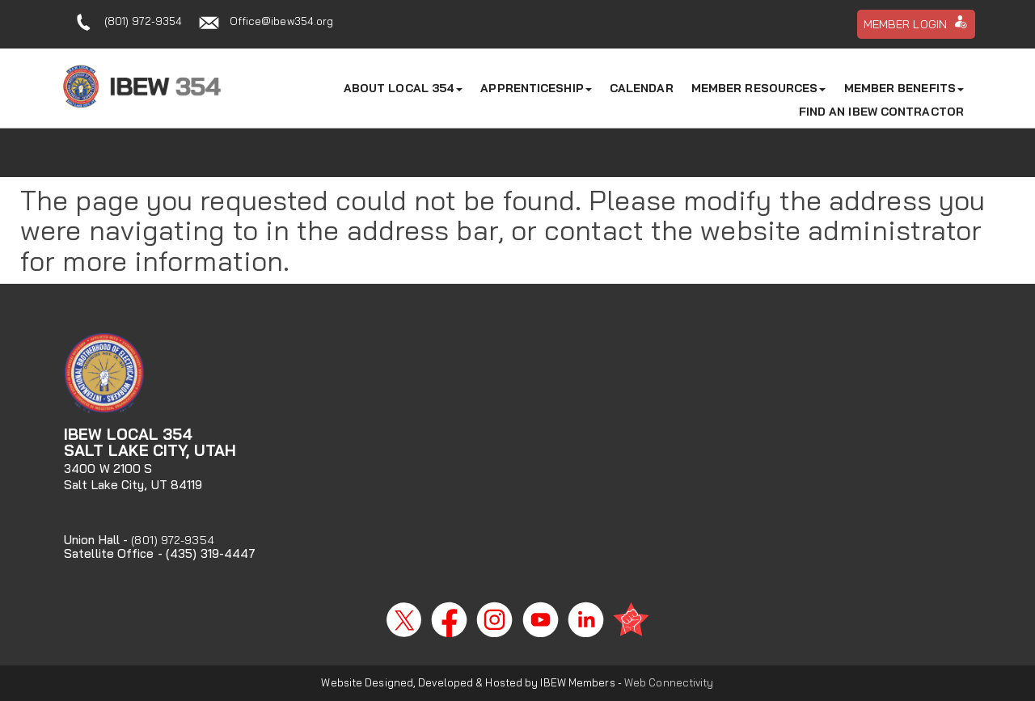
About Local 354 (403, 88)
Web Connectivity (669, 682)
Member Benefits (904, 88)
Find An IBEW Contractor (881, 111)
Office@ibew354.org (282, 21)
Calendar (642, 88)
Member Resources (758, 88)
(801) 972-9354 (143, 21)
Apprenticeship (535, 88)
